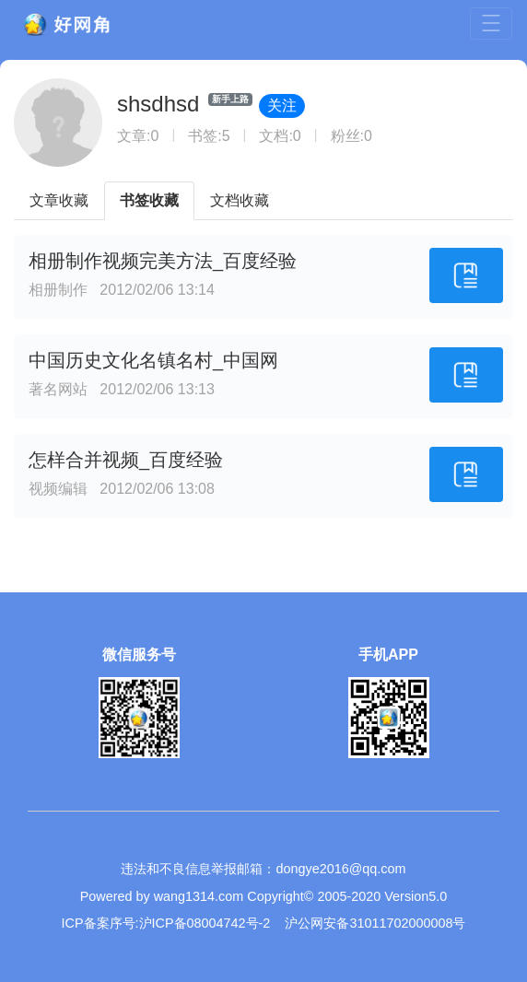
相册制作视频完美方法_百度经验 (163, 261)
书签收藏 (149, 200)
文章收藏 (58, 200)
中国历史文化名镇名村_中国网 (153, 360)
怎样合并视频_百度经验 (126, 460)
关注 (282, 105)
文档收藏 (239, 200)
